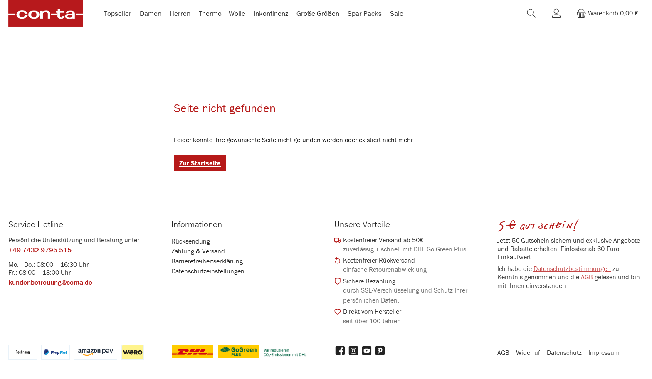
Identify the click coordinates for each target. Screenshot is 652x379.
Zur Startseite (200, 165)
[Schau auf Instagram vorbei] (353, 351)
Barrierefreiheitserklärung (207, 261)
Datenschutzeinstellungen (207, 271)
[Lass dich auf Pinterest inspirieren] (380, 351)
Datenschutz (564, 352)
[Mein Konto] (556, 14)
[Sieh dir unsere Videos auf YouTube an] (367, 351)
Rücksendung (190, 241)
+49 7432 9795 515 (40, 250)
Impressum (604, 352)
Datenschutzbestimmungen (572, 268)
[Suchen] (531, 14)
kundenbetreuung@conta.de (50, 282)
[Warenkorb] (607, 14)
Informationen (196, 224)
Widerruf (528, 352)
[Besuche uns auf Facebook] (340, 351)
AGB (587, 277)
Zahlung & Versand (198, 251)
